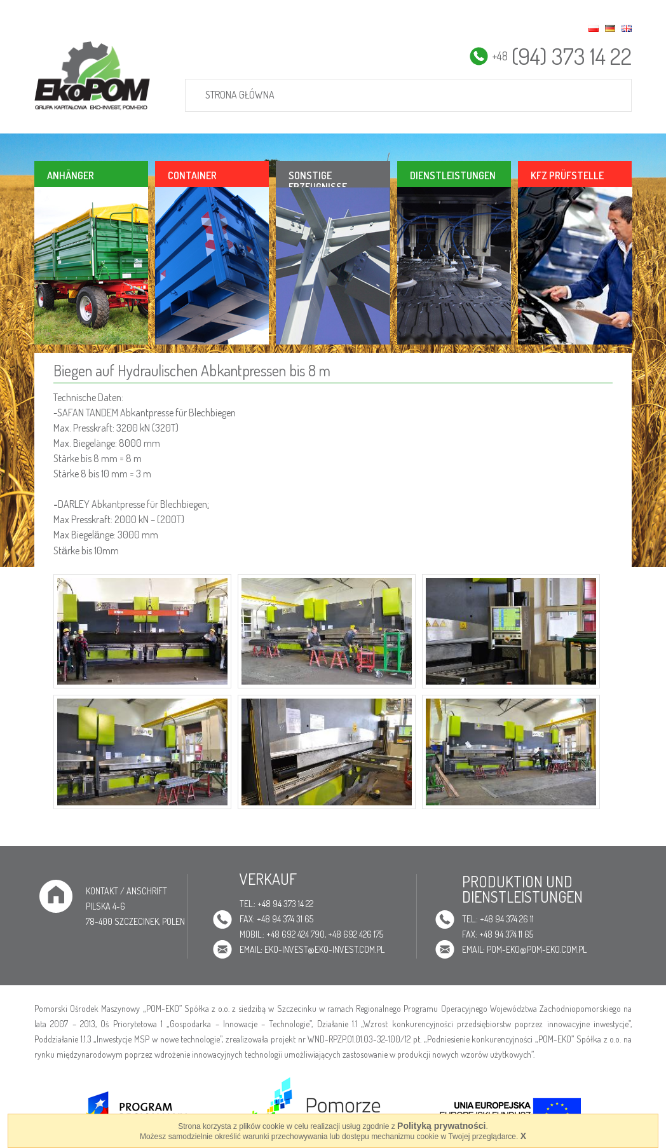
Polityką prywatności (441, 1126)
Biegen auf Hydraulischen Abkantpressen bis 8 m (191, 370)
